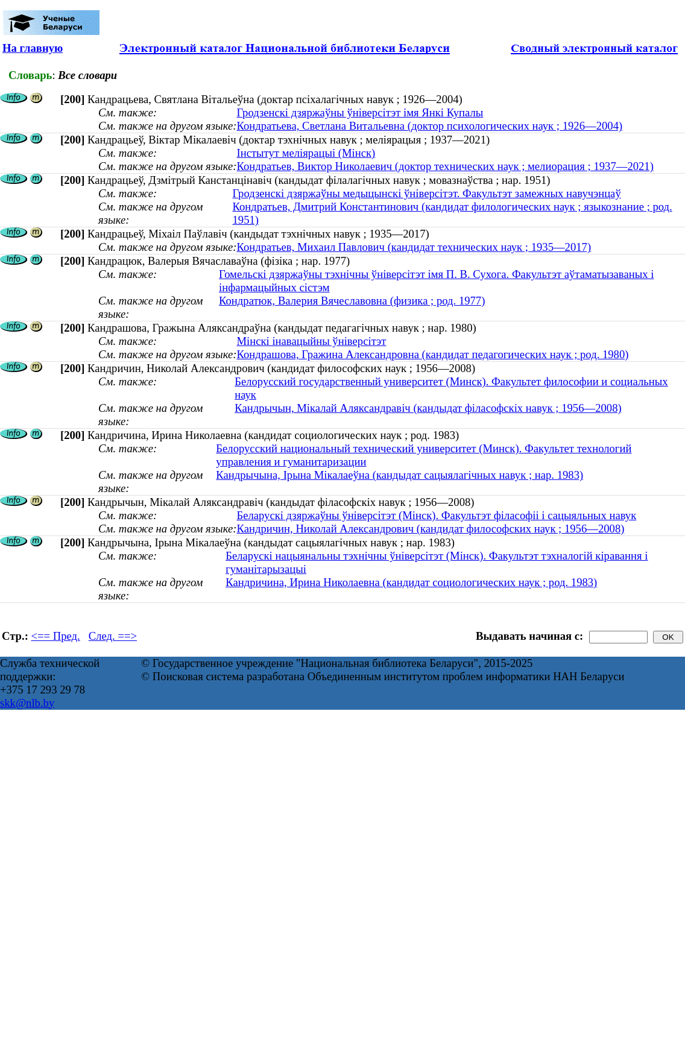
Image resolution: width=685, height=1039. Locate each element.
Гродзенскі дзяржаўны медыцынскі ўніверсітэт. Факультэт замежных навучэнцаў (427, 193)
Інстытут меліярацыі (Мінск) (305, 153)
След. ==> (113, 636)
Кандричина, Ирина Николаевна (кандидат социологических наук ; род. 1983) (411, 582)
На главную (32, 48)
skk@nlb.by (27, 702)
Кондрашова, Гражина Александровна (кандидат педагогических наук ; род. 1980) (432, 354)
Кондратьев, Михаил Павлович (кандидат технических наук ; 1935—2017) (413, 247)
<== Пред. (55, 636)
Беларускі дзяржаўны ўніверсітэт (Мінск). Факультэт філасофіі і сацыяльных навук (436, 515)
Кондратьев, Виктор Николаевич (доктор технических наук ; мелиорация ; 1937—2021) (444, 166)
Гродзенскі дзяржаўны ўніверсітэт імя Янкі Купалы (359, 112)
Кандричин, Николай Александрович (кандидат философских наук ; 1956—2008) (430, 528)
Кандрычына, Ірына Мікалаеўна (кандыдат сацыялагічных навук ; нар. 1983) (399, 475)
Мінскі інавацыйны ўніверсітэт (311, 341)
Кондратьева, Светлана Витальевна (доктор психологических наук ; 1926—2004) (429, 125)
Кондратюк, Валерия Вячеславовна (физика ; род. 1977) (352, 300)
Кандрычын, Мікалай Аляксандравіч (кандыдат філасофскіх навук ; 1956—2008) (428, 408)
